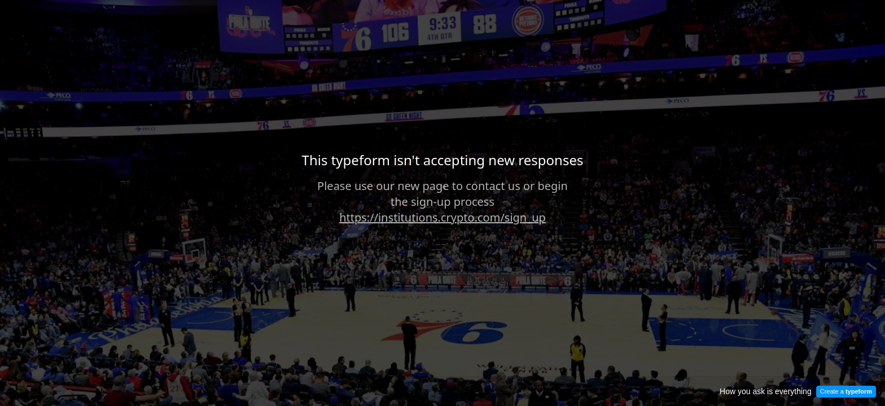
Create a (846, 391)
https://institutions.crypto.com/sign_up (442, 217)
